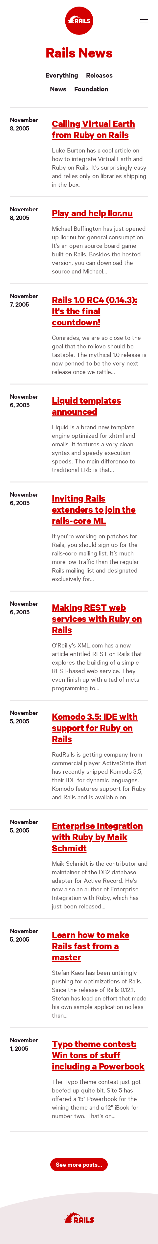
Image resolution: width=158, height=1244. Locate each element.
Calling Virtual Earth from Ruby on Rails (93, 129)
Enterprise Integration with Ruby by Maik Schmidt (97, 836)
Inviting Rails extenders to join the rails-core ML (94, 509)
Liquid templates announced (86, 405)
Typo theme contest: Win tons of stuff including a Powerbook (98, 1055)
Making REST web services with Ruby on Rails (97, 618)
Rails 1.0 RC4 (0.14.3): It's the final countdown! (94, 310)
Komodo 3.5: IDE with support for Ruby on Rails (95, 727)
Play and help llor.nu (92, 213)
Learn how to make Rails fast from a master (90, 945)
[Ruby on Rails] (79, 21)
